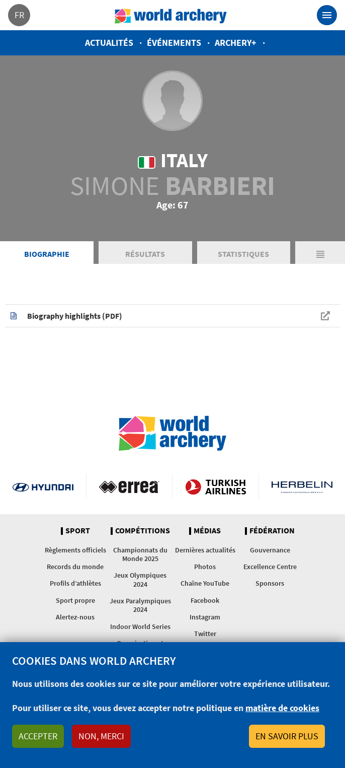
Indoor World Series (140, 626)
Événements (174, 42)
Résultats (145, 254)
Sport (77, 530)
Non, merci (101, 736)
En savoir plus (286, 736)
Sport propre (75, 600)
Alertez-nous (75, 616)
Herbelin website (302, 486)
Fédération (272, 530)
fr (19, 15)
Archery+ (235, 42)
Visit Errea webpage (129, 486)
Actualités (109, 42)
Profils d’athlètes (75, 583)
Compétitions (142, 530)
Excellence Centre (270, 566)
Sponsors (269, 583)
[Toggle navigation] (327, 15)
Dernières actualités (205, 549)
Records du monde (75, 566)
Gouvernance (270, 549)
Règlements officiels (75, 549)
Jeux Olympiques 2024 (140, 579)
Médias (207, 530)
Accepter (38, 736)
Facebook (205, 600)
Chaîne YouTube (205, 583)
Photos (205, 566)
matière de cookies (282, 708)
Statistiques (243, 254)
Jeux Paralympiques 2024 (140, 605)
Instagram (205, 616)
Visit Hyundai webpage (43, 486)
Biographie (46, 254)
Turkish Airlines (215, 486)
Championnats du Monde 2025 (140, 554)
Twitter (205, 633)
